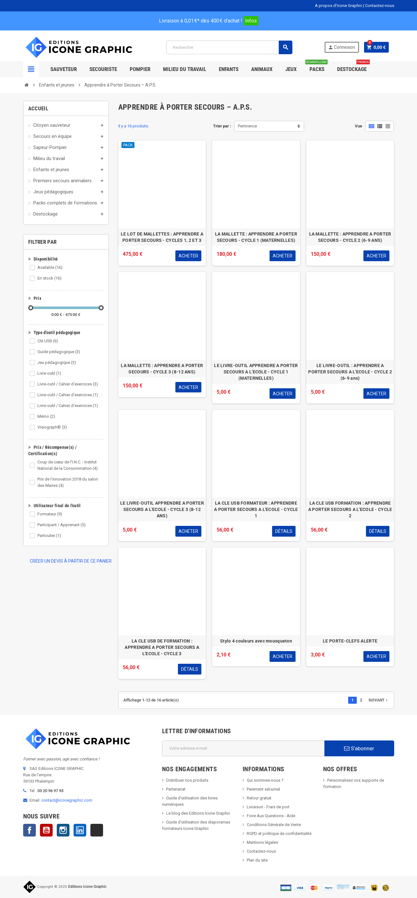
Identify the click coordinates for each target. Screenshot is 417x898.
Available (49, 267)
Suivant (378, 700)
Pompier (140, 69)
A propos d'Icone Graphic (338, 5)
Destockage (353, 66)
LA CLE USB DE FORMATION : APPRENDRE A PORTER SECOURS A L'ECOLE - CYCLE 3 (162, 647)
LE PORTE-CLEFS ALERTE (350, 640)
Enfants (228, 69)
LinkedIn (80, 830)
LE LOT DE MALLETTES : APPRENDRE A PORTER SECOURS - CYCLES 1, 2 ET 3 (162, 237)
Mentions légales (262, 842)
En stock (49, 278)
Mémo (46, 416)
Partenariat (176, 789)
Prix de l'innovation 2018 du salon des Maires (67, 482)
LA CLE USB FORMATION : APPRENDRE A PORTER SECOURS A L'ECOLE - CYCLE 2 (350, 509)
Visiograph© (52, 427)
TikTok (96, 830)
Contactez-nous (379, 5)
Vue (358, 126)
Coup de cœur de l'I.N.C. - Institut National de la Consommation (67, 465)
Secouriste (103, 69)
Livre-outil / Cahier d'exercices (67, 384)
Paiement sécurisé (263, 789)
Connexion (341, 47)
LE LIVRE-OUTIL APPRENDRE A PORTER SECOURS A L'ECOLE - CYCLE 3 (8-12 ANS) (162, 509)
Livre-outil (49, 373)
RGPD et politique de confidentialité (279, 833)
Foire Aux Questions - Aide (271, 815)
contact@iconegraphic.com (66, 800)
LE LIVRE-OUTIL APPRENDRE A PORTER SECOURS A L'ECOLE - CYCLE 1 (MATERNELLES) (256, 372)
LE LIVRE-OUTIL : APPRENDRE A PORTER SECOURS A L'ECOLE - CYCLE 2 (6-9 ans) (350, 372)
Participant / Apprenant (61, 524)
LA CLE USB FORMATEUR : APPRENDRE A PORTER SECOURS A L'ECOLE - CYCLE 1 (256, 509)
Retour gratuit (259, 798)
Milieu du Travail (184, 69)
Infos (251, 21)
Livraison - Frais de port (268, 806)
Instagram (63, 830)
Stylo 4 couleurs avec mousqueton (256, 640)
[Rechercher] (229, 47)
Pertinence (247, 126)
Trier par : (222, 126)
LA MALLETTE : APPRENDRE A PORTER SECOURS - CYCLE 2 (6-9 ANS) (350, 237)
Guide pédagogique (58, 351)
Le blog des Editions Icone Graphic (198, 813)
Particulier (49, 535)
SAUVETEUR (63, 69)
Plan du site (257, 860)
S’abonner (359, 748)
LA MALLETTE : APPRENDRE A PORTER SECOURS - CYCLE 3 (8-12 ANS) (162, 368)
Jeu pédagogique (56, 362)
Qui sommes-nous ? (265, 780)
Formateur (49, 514)
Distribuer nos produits (187, 780)
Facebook (29, 830)
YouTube (46, 830)
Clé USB (47, 341)
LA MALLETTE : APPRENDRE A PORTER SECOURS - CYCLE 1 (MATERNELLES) (256, 237)
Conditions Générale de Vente (274, 824)
